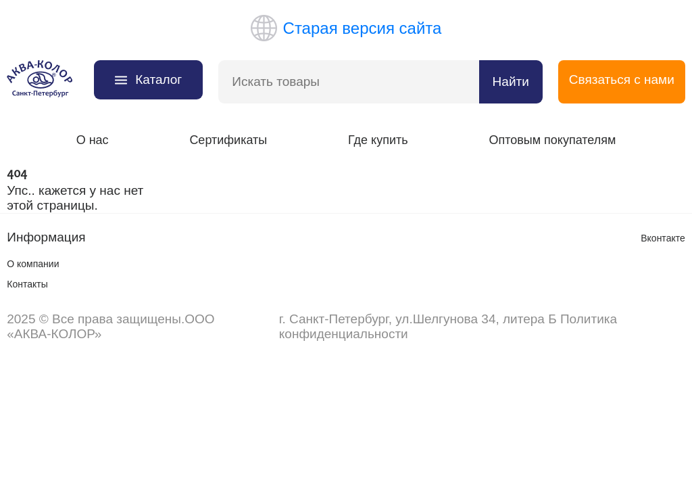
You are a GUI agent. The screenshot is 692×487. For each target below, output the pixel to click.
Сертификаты (228, 140)
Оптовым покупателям (552, 140)
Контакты (27, 284)
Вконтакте (663, 238)
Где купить (378, 140)
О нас (92, 140)
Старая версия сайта (346, 28)
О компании (33, 263)
